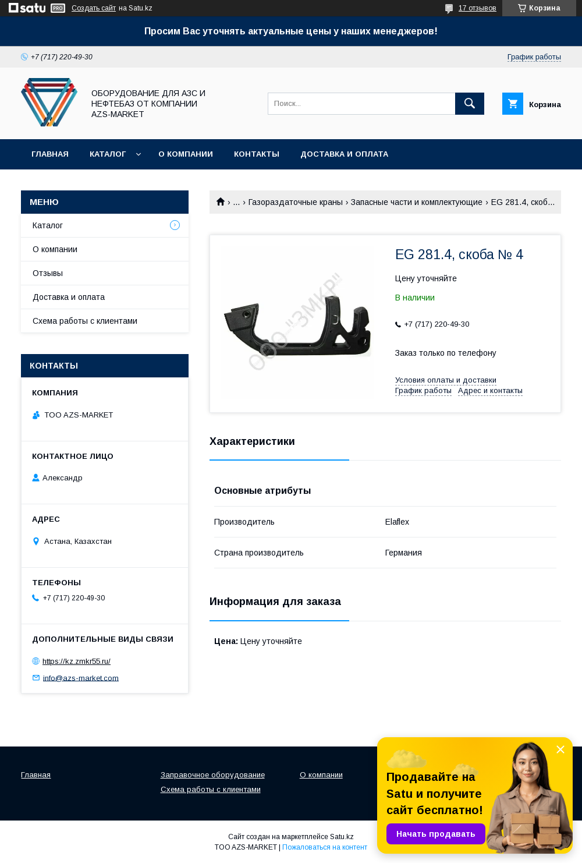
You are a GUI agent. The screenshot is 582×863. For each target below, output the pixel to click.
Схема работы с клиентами (85, 321)
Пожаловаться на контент (324, 847)
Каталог (108, 154)
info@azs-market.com (81, 677)
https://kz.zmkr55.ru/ (76, 661)
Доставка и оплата (344, 154)
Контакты (256, 154)
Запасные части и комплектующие (416, 202)
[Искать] (469, 104)
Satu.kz (342, 837)
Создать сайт (94, 8)
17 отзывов (477, 8)
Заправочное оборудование (213, 774)
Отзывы (48, 273)
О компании (185, 154)
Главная (50, 154)
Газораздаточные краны (296, 202)
